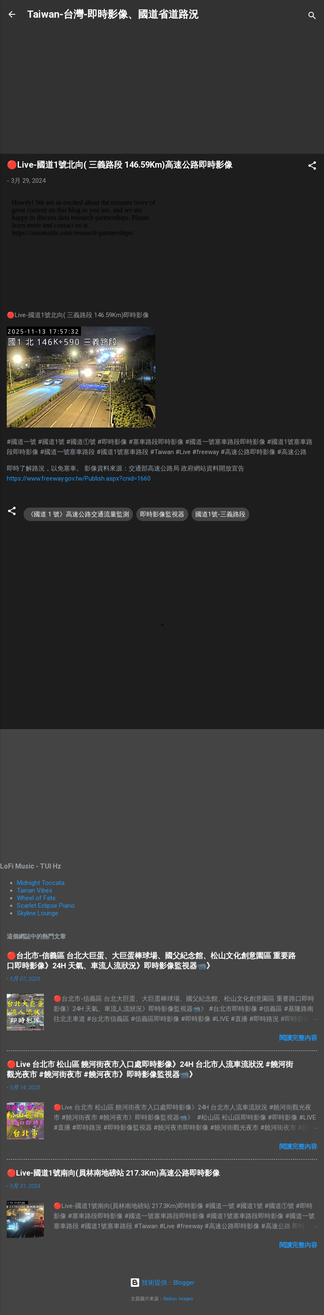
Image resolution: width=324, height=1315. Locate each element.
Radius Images (178, 1299)
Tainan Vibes (34, 890)
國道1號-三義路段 (220, 514)
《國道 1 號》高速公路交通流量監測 (78, 514)
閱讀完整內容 (298, 1038)
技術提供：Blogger (162, 1282)
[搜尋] (312, 17)
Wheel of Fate (36, 898)
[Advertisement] (162, 88)
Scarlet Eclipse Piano (46, 905)
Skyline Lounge (37, 913)
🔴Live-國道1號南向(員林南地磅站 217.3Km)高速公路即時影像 (113, 1172)
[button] (312, 167)
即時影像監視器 (162, 514)
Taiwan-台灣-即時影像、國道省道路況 (113, 14)
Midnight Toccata (41, 883)
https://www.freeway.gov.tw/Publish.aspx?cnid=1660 (79, 478)
